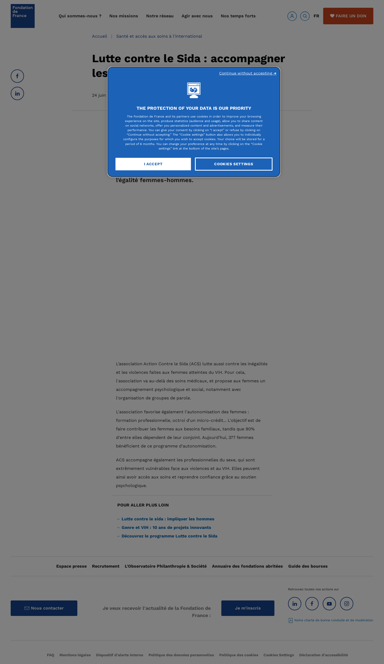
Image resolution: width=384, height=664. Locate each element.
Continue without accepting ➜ (248, 73)
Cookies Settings (233, 164)
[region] (194, 122)
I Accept (153, 164)
